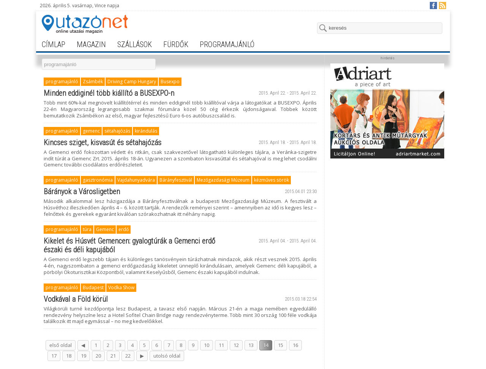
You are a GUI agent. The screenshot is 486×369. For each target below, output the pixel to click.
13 (251, 345)
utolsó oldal (166, 355)
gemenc (91, 131)
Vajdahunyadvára (136, 180)
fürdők (175, 44)
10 (206, 345)
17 (54, 355)
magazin (91, 44)
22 (128, 355)
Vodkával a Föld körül (76, 299)
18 (68, 355)
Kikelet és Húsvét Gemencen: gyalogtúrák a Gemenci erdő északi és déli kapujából (129, 245)
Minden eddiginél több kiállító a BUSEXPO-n (109, 93)
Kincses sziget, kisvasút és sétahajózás (102, 142)
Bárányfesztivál (175, 180)
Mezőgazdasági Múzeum (223, 180)
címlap (53, 44)
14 (265, 345)
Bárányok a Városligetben (82, 191)
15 (280, 345)
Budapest (93, 287)
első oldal (60, 345)
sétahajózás (117, 131)
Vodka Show (121, 287)
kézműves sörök (271, 180)
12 (236, 345)
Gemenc (105, 229)
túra (87, 229)
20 (98, 355)
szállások (134, 44)
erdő (123, 229)
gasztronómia (98, 180)
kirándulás (146, 131)
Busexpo (170, 81)
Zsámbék (93, 81)
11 (221, 345)
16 (295, 345)
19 (83, 355)
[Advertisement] (387, 209)
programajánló (227, 44)
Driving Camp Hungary (131, 81)
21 (113, 355)
